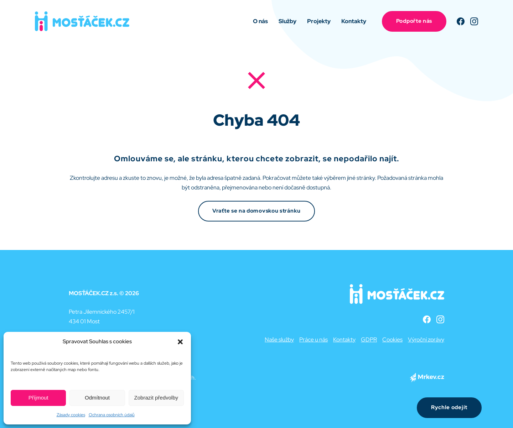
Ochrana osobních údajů (112, 415)
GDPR (369, 339)
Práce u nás (313, 339)
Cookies (392, 339)
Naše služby (279, 339)
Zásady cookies (71, 415)
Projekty (319, 21)
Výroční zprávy (426, 339)
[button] (180, 341)
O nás (260, 21)
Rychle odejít (449, 407)
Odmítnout (97, 398)
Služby (287, 21)
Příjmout (38, 398)
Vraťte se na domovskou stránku (256, 210)
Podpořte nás (414, 21)
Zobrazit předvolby (156, 398)
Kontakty (353, 21)
